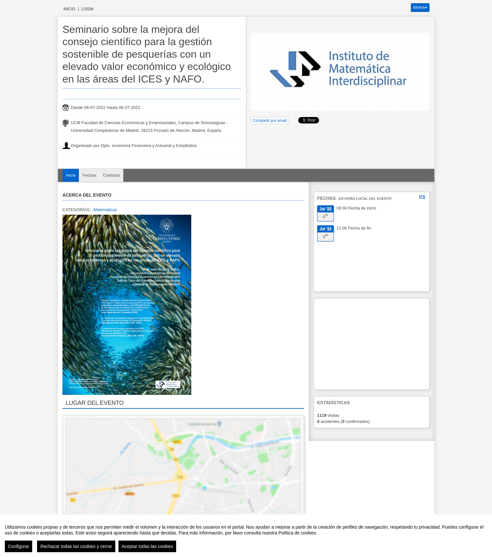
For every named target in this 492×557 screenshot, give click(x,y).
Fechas (89, 175)
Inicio (69, 9)
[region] (246, 535)
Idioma (420, 7)
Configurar (18, 546)
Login (87, 9)
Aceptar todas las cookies (147, 546)
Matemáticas (105, 209)
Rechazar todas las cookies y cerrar (76, 546)
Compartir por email (270, 120)
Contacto (111, 175)
